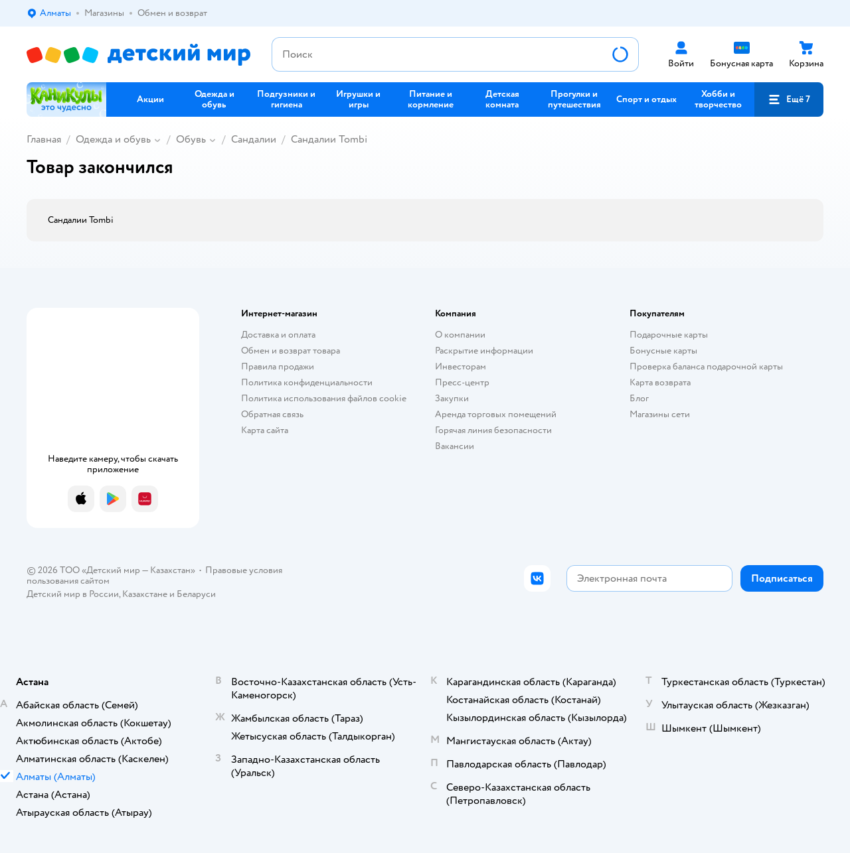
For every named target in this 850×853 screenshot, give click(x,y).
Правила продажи (277, 366)
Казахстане (144, 594)
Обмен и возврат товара (290, 350)
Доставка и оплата (278, 334)
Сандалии (253, 139)
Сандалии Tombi (329, 139)
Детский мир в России (73, 594)
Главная (44, 139)
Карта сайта (264, 430)
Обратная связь (272, 414)
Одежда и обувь (113, 139)
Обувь (191, 139)
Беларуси (196, 594)
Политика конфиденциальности (307, 382)
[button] (788, 99)
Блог (639, 398)
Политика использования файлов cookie (323, 398)
